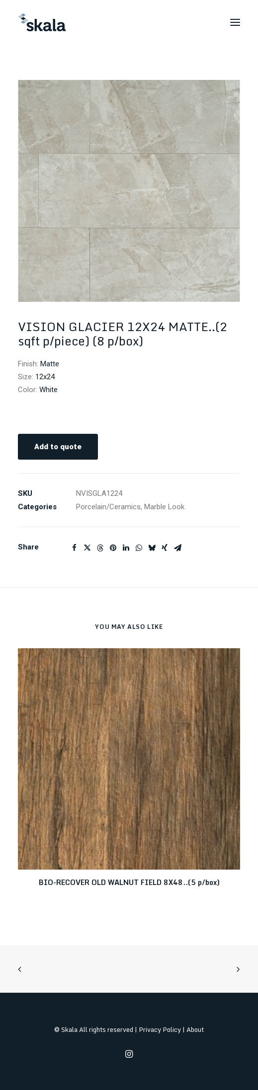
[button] (235, 22)
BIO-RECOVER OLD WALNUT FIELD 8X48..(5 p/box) (129, 882)
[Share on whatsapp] (139, 548)
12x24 (45, 376)
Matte (49, 363)
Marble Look (164, 506)
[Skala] (42, 22)
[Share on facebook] (74, 548)
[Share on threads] (100, 548)
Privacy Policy (160, 1029)
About (195, 1029)
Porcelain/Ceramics (108, 506)
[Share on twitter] (87, 548)
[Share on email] (177, 548)
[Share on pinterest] (113, 548)
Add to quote (58, 446)
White (48, 389)
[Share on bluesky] (152, 548)
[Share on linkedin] (126, 548)
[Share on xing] (165, 548)
